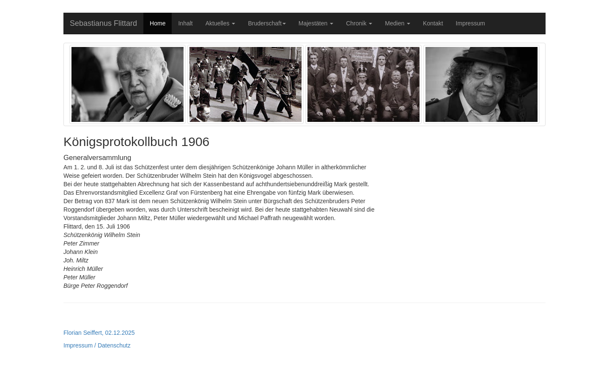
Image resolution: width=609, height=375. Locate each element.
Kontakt (433, 23)
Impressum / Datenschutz (97, 345)
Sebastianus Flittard (103, 23)
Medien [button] (397, 23)
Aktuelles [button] (221, 23)
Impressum (470, 23)
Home (157, 23)
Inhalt (185, 23)
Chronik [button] (359, 23)
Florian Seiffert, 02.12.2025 (99, 332)
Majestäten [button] (316, 23)
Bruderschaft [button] (266, 23)
